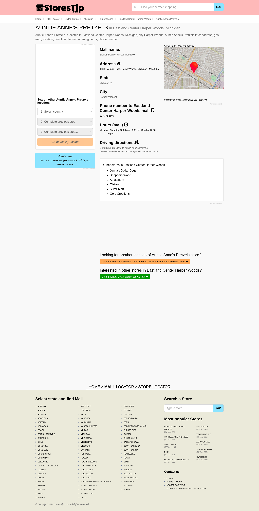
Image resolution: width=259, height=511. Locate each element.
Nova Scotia (85, 493)
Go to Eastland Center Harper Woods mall (125, 276)
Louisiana (84, 410)
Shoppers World (120, 175)
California (42, 438)
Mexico (83, 430)
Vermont (127, 466)
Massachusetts (87, 426)
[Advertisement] (64, 70)
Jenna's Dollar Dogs (123, 170)
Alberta (40, 414)
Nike (169, 453)
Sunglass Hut (171, 445)
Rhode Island (129, 438)
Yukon (125, 490)
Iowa (39, 493)
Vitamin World (203, 435)
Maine (82, 414)
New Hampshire (87, 466)
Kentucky (84, 406)
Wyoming (127, 486)
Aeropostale (203, 443)
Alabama (40, 406)
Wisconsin (127, 482)
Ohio (81, 497)
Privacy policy (173, 482)
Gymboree (201, 458)
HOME (94, 387)
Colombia (41, 446)
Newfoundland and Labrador (94, 482)
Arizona (40, 422)
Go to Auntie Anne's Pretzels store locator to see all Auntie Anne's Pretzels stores (145, 261)
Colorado (41, 450)
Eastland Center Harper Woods (117, 54)
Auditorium (117, 179)
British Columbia (45, 434)
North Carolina (87, 486)
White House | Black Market (174, 429)
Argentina (41, 418)
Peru (125, 422)
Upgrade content (174, 485)
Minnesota (85, 438)
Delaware (41, 462)
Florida (40, 470)
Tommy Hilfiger (204, 450)
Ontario (126, 410)
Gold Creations (120, 193)
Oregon (126, 414)
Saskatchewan (130, 442)
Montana (84, 450)
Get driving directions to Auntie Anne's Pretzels (129, 150)
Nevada (83, 458)
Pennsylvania (129, 418)
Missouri (84, 446)
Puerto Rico (128, 430)
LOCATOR (119, 387)
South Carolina (130, 446)
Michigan (84, 434)
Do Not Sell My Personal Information (185, 489)
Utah (125, 462)
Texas (125, 458)
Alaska (40, 410)
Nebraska (84, 454)
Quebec (126, 434)
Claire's (115, 184)
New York (84, 478)
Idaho (39, 482)
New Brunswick (87, 462)
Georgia (40, 474)
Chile (39, 442)
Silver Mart (117, 189)
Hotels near (65, 160)
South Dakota (129, 450)
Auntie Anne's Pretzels (176, 438)
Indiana (40, 490)
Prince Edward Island (134, 426)
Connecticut (43, 454)
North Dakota (86, 490)
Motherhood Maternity (176, 461)
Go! (218, 7)
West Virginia (129, 478)
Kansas (40, 497)
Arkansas (41, 426)
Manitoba (84, 418)
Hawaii (39, 478)
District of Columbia (47, 466)
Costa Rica (42, 458)
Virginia (126, 470)
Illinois (40, 486)
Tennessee (128, 454)
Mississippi (85, 442)
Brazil (39, 430)
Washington (128, 474)
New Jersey (85, 470)
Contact (169, 478)
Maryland (84, 422)
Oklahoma (127, 406)
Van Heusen (202, 428)
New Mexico (85, 474)
